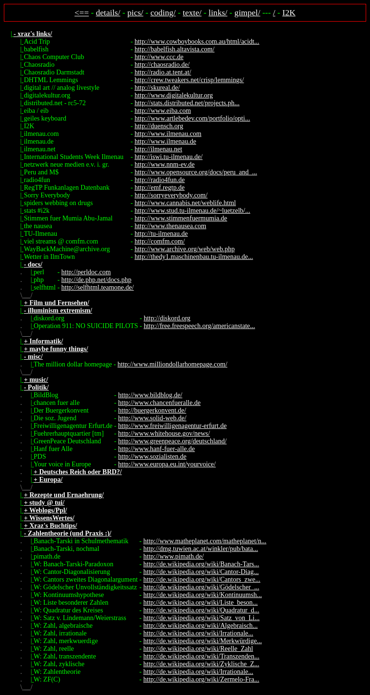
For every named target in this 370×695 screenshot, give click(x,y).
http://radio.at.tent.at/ (163, 72)
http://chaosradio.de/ (162, 64)
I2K (289, 12)
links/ (218, 12)
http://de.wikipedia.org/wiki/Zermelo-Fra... (201, 679)
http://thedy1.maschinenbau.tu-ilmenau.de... (194, 256)
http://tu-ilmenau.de (161, 233)
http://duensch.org (159, 126)
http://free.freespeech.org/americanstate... (199, 325)
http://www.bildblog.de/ (150, 395)
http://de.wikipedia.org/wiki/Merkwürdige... (202, 641)
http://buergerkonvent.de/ (152, 410)
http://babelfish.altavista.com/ (174, 49)
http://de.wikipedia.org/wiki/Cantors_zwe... (201, 579)
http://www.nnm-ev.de (165, 164)
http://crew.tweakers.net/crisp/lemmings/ (189, 80)
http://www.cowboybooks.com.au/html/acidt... (197, 41)
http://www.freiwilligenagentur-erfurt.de (172, 425)
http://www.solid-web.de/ (152, 418)
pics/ (135, 12)
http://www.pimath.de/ (173, 556)
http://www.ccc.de (159, 57)
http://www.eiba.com (163, 110)
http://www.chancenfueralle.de (159, 402)
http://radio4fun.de (160, 179)
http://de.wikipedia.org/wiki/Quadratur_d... (201, 610)
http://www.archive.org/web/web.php (184, 249)
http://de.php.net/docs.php (97, 279)
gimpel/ (247, 12)
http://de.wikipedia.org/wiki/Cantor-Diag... (201, 571)
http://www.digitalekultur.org (174, 95)
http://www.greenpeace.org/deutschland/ (172, 441)
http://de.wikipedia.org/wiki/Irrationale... (198, 633)
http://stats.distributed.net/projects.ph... (187, 103)
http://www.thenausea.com (170, 226)
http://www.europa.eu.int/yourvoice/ (167, 464)
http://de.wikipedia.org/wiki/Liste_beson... (200, 602)
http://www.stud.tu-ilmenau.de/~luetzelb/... (192, 210)
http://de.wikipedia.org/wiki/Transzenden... (201, 656)
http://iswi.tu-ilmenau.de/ (169, 156)
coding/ (163, 12)
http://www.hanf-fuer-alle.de (156, 448)
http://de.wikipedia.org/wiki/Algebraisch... (200, 625)
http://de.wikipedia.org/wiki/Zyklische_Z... (201, 664)
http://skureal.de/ (157, 87)
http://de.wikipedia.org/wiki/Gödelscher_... (201, 587)
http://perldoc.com (86, 272)
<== (81, 12)
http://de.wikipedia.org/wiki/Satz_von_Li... (201, 618)
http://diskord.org (167, 318)
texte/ (192, 12)
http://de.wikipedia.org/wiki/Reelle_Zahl (198, 648)
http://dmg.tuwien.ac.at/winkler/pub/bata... (200, 548)
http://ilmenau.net (158, 149)
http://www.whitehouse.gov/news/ (164, 433)
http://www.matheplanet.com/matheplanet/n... (204, 541)
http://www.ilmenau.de (165, 141)
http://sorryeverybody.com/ (171, 195)
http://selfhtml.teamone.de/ (98, 287)
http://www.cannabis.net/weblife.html (185, 203)
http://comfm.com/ (160, 241)
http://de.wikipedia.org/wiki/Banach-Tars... (201, 564)
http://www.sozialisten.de (152, 456)
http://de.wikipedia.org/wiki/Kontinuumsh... (202, 594)
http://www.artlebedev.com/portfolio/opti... (192, 118)
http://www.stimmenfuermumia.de (181, 218)
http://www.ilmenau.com (168, 133)
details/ (108, 12)
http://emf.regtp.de (160, 187)
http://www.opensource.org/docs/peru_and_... (196, 172)
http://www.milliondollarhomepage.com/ (173, 364)
